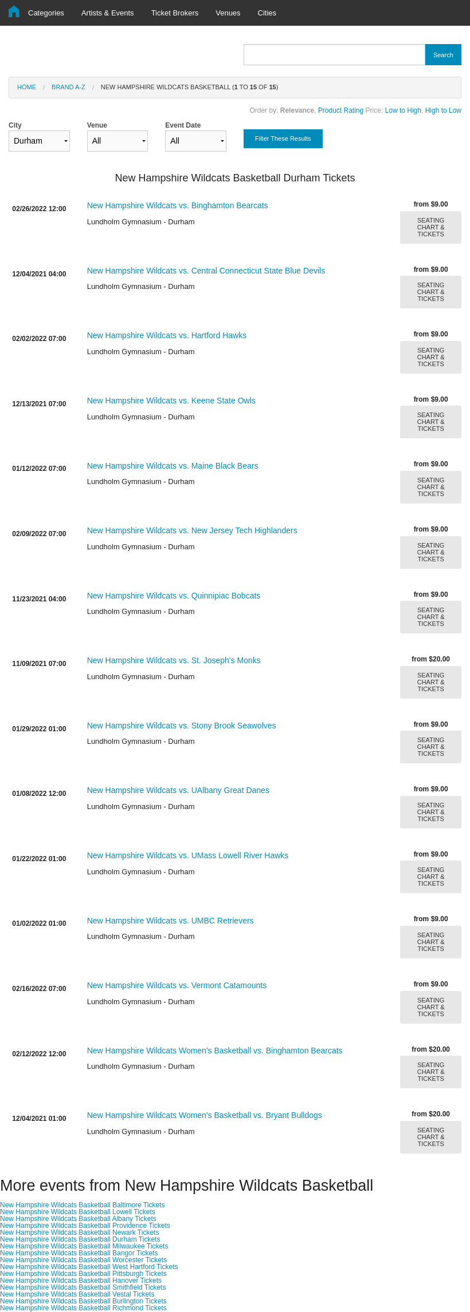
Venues (228, 13)
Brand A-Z (68, 87)
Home (26, 87)
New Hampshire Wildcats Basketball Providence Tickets (85, 1226)
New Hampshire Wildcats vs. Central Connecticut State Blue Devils (206, 270)
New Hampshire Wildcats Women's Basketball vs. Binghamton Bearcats (215, 1050)
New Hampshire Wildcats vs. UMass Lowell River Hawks (188, 855)
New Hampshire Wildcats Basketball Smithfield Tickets (83, 1287)
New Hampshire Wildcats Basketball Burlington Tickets (83, 1301)
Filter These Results (283, 138)
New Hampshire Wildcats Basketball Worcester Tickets (83, 1260)
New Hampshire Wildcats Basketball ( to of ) (190, 87)
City (39, 136)
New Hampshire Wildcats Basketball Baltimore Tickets (82, 1205)
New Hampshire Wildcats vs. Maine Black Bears (172, 465)
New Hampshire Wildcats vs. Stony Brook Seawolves (181, 725)
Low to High (403, 110)
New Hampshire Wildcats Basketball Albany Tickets (78, 1219)
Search (443, 54)
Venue (117, 136)
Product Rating (340, 110)
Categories (46, 13)
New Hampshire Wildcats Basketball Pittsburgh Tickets (83, 1274)
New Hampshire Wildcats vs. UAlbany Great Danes (178, 790)
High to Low (443, 110)
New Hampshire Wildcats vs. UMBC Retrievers (170, 920)
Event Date (195, 136)
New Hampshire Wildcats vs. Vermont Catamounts (177, 985)
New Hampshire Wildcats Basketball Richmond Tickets (83, 1308)
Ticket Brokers (175, 13)
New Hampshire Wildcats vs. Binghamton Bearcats (177, 205)
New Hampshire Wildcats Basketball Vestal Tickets (77, 1294)
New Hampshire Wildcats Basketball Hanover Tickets (81, 1281)
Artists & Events (107, 13)
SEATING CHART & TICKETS (431, 227)
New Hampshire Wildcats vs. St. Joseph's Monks (174, 660)
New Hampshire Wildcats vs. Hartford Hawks (167, 335)
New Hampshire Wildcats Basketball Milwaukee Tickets (84, 1246)
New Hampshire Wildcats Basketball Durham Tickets (80, 1239)
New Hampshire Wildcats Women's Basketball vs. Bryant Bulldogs (204, 1115)
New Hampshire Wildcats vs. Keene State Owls (171, 400)
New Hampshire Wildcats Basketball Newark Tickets (79, 1232)
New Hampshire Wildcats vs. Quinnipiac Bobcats (174, 595)
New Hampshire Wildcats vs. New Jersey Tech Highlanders (192, 530)
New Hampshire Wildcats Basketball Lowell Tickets (77, 1212)
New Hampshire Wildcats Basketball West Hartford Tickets (89, 1267)
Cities (267, 13)
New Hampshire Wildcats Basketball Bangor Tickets (79, 1253)
